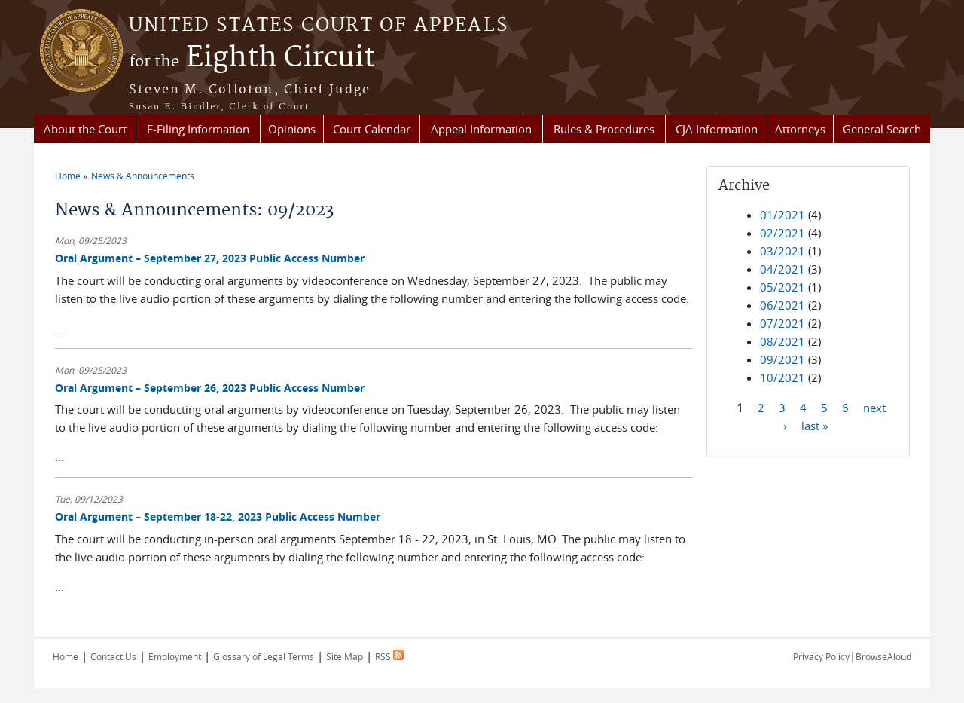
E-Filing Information (198, 128)
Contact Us (113, 656)
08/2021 (782, 341)
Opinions (292, 128)
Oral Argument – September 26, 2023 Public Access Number (210, 388)
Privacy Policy (821, 656)
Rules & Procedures (604, 128)
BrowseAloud (883, 656)
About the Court (85, 128)
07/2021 (782, 323)
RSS (389, 656)
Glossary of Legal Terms (263, 656)
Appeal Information (481, 128)
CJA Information (717, 128)
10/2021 (782, 377)
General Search (882, 128)
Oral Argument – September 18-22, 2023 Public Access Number (217, 516)
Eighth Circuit (252, 58)
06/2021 (782, 305)
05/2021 (782, 287)
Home (68, 176)
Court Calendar (371, 128)
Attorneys (800, 128)
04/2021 (782, 269)
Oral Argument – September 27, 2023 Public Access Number (210, 258)
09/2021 (782, 359)
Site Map (344, 656)
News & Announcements (142, 176)
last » (814, 424)
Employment (174, 656)
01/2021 (782, 214)
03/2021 (782, 250)
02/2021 (782, 232)
